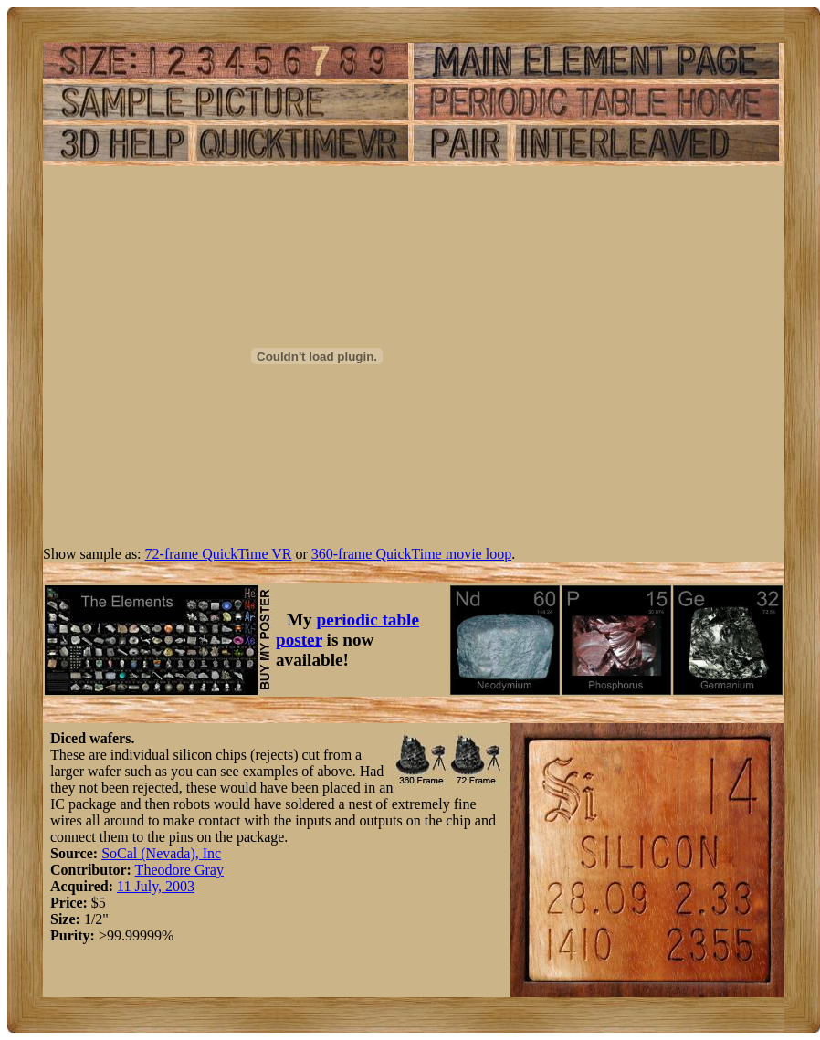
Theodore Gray (179, 869)
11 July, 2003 (155, 886)
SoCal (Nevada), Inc (161, 853)
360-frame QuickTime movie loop (411, 554)
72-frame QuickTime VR (218, 554)
